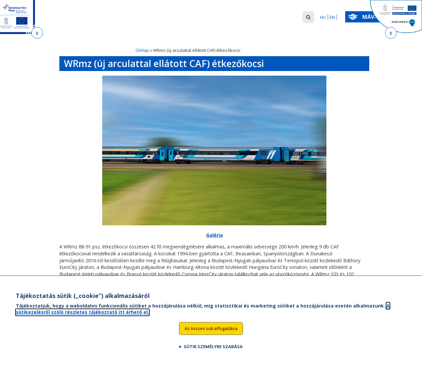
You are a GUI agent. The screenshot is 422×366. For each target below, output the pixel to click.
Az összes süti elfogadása (211, 336)
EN (332, 17)
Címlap (142, 50)
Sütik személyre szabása (213, 354)
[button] (308, 17)
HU (323, 17)
